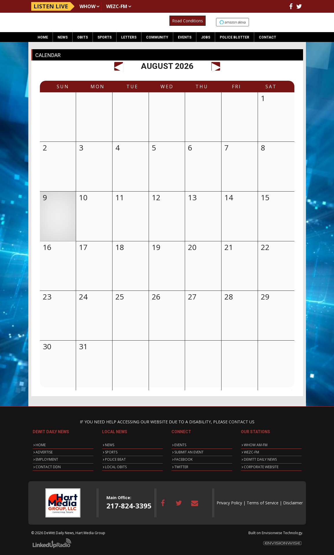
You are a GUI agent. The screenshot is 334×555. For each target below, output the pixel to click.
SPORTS (111, 452)
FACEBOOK (183, 459)
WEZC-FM (116, 6)
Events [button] (184, 37)
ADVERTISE (44, 452)
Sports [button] (104, 37)
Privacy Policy (229, 503)
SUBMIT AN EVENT (189, 452)
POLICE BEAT (115, 459)
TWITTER (181, 466)
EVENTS (180, 444)
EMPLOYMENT (47, 459)
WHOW (87, 6)
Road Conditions (187, 20)
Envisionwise (272, 532)
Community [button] (157, 37)
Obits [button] (82, 37)
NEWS (109, 444)
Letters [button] (128, 37)
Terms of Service (262, 503)
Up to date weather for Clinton (300, 22)
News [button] (63, 37)
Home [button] (43, 37)
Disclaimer (293, 503)
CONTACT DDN (48, 466)
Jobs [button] (205, 37)
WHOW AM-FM (255, 444)
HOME (41, 444)
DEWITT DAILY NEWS (260, 459)
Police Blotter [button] (234, 37)
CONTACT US (241, 421)
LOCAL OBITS (116, 466)
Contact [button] (267, 37)
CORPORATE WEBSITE (261, 466)
